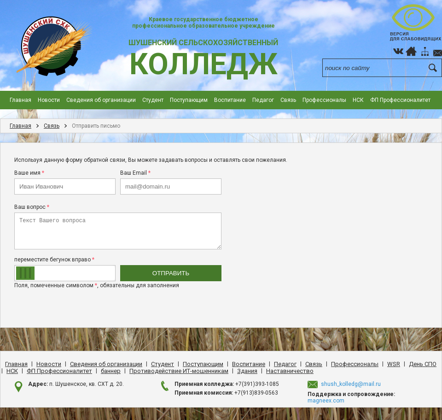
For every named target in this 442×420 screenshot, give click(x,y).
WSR (393, 364)
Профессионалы (324, 100)
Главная (20, 100)
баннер (111, 370)
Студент (152, 100)
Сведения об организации (101, 100)
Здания (247, 370)
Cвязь (288, 100)
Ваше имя (29, 173)
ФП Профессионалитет (400, 100)
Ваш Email (135, 173)
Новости (49, 100)
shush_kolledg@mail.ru (351, 384)
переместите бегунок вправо (54, 259)
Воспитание (230, 100)
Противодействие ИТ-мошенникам (178, 370)
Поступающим (189, 100)
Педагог (263, 100)
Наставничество (290, 370)
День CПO (422, 364)
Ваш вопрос (31, 207)
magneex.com (326, 400)
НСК (358, 100)
